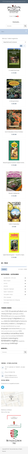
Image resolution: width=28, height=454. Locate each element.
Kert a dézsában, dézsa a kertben (14, 132)
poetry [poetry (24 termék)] (21, 328)
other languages (7, 297)
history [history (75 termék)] (23, 316)
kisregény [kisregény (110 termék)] (20, 323)
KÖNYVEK (15, 286)
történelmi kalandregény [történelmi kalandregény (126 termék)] (9, 338)
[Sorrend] (14, 42)
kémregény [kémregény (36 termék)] (3, 326)
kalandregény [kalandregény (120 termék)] (15, 321)
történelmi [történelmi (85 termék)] (20, 336)
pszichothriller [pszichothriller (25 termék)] (6, 331)
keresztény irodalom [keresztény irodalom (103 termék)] (8, 323)
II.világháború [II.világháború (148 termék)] (17, 318)
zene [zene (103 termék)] (2, 343)
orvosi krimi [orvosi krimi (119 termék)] (16, 328)
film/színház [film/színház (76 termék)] (4, 316)
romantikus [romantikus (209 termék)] (5, 333)
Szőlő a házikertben (14, 224)
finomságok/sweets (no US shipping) (12, 300)
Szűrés (4, 269)
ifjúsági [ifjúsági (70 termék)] (9, 318)
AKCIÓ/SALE (6, 302)
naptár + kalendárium (15, 291)
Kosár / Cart (13, 16)
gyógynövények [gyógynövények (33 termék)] (18, 316)
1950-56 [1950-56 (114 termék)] (8, 311)
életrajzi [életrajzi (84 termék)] (7, 343)
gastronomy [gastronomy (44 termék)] (11, 316)
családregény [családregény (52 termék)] (15, 313)
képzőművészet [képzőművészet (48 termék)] (10, 326)
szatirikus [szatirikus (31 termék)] (3, 336)
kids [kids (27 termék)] (16, 323)
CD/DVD (15, 283)
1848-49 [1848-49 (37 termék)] (3, 311)
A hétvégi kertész (14, 101)
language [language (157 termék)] (4, 328)
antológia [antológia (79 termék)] (9, 313)
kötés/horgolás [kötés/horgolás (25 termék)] (17, 326)
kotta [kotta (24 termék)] (25, 323)
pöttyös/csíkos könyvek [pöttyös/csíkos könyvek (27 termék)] (13, 331)
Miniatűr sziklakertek (14, 193)
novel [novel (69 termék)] (9, 328)
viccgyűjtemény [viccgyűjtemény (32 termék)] (21, 341)
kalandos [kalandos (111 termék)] (7, 321)
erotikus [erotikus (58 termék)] (21, 313)
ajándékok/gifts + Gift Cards (15, 278)
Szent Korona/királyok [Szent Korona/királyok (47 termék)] (10, 336)
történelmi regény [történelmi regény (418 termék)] (9, 340)
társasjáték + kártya (15, 294)
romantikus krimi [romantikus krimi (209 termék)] (17, 333)
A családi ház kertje (14, 70)
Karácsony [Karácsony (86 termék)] (23, 321)
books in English (15, 280)
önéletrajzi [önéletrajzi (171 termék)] (14, 343)
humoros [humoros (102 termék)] (4, 318)
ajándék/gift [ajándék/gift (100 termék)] (15, 311)
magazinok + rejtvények (15, 289)
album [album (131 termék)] (21, 311)
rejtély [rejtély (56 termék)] (20, 331)
